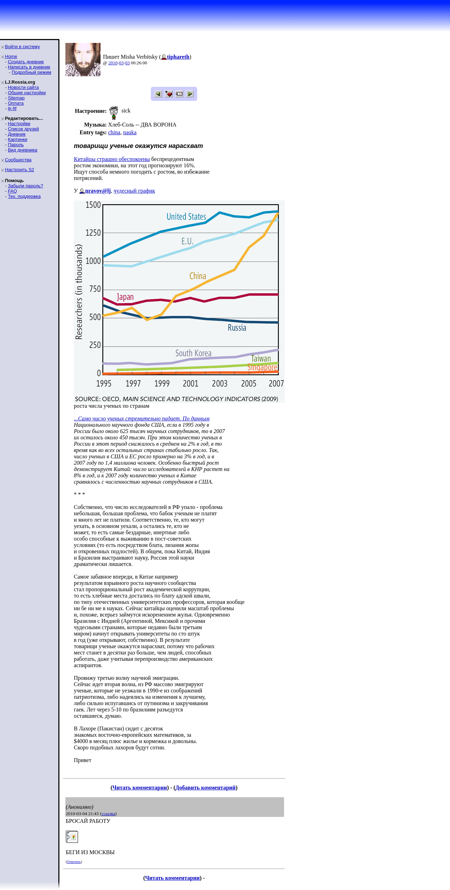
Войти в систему (22, 46)
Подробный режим (31, 72)
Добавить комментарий (205, 788)
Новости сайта (23, 87)
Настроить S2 (19, 169)
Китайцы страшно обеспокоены (112, 159)
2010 (112, 62)
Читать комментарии (139, 788)
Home (11, 56)
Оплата (16, 103)
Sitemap (16, 98)
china (114, 132)
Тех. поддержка (24, 196)
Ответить (74, 862)
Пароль (16, 144)
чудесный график (134, 191)
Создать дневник (26, 61)
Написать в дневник (29, 67)
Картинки (17, 139)
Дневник (16, 134)
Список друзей (23, 128)
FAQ (12, 191)
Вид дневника (22, 150)
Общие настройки (27, 92)
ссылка (108, 813)
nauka (129, 132)
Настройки (19, 123)
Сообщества (18, 159)
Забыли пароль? (25, 185)
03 (121, 62)
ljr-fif (12, 108)
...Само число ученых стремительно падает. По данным (142, 418)
